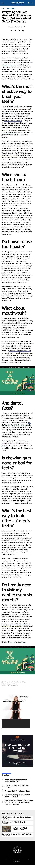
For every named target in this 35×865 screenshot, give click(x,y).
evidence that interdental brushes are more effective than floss (17, 443)
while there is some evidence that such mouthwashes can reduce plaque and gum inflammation (17, 353)
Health (14, 684)
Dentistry (21, 682)
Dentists (5, 684)
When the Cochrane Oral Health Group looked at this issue (16, 425)
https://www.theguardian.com (16, 642)
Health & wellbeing (10, 686)
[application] (16, 711)
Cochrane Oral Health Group (13, 121)
